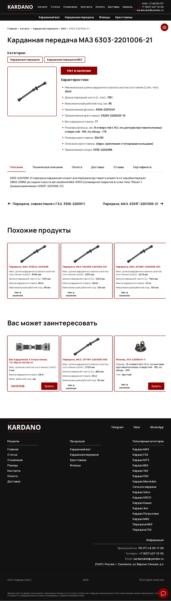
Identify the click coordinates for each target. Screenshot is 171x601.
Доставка (113, 6)
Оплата (100, 6)
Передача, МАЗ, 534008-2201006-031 (84, 266)
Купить (49, 386)
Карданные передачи (25, 59)
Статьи (55, 6)
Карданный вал (49, 17)
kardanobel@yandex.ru (150, 10)
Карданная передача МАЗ (64, 59)
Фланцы (104, 17)
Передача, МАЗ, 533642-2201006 (28, 266)
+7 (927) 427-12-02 (153, 6)
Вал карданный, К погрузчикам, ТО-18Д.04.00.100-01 (28, 361)
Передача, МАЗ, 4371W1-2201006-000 (84, 359)
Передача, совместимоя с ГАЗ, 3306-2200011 (47, 203)
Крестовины (123, 17)
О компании (70, 6)
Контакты (86, 6)
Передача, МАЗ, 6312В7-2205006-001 (138, 266)
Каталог (43, 6)
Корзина (127, 6)
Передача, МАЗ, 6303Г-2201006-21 (132, 203)
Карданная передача (79, 17)
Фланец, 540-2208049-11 (130, 359)
